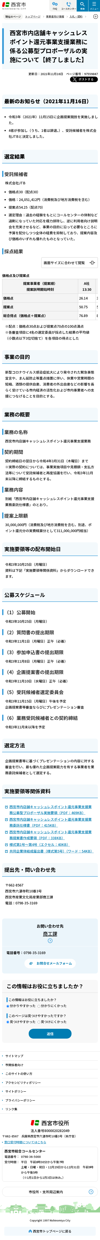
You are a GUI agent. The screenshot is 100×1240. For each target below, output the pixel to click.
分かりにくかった (54, 1005)
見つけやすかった (23, 1021)
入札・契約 (76, 16)
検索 (82, 8)
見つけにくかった (54, 1021)
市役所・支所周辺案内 (46, 1191)
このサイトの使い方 (18, 1073)
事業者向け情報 (55, 16)
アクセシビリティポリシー (23, 1082)
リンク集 (11, 1109)
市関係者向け (14, 1065)
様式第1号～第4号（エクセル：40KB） (39, 844)
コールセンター (68, 8)
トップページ (32, 16)
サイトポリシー (15, 1091)
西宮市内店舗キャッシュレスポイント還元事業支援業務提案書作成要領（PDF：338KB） (50, 834)
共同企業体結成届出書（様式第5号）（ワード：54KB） (51, 851)
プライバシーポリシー (20, 1100)
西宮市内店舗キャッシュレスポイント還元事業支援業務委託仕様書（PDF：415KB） (50, 822)
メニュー (94, 8)
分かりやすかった (23, 1005)
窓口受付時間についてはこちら (25, 1142)
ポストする (86, 79)
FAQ (55, 8)
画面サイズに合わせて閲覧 (64, 262)
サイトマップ (14, 1056)
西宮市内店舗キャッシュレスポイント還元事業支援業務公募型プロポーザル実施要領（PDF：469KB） (50, 809)
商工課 (50, 933)
